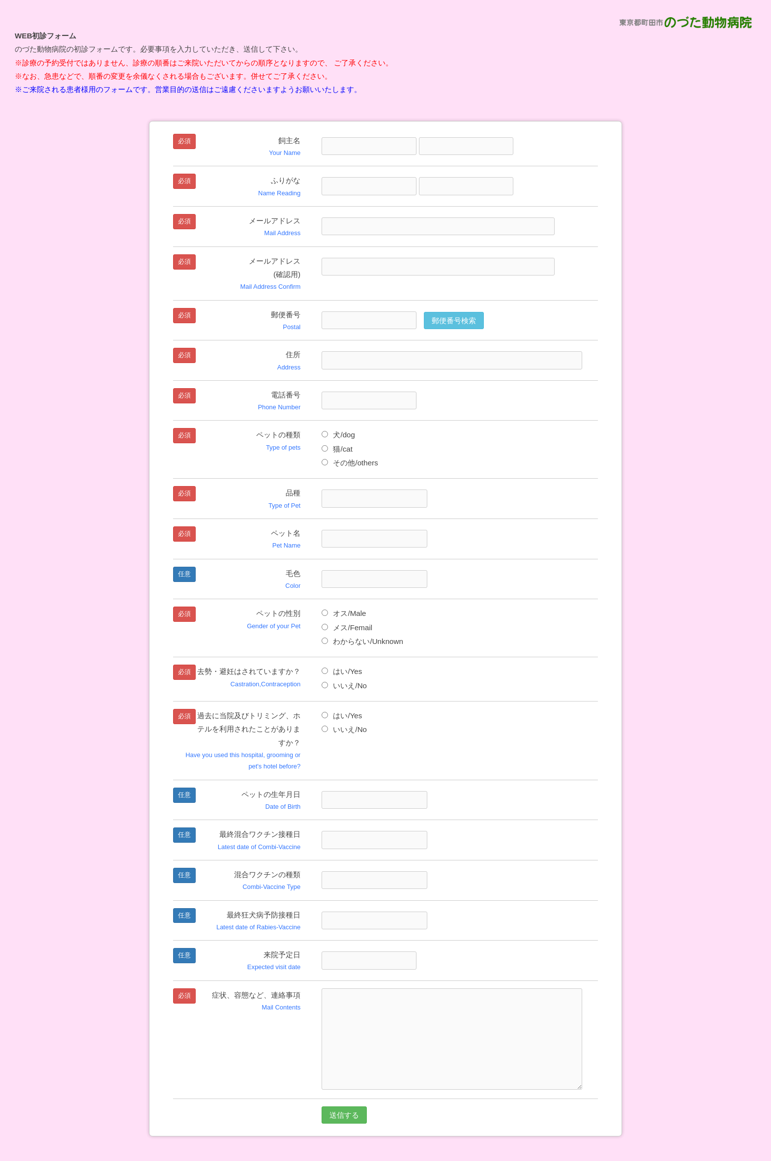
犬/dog (338, 434)
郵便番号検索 (454, 320)
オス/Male (344, 613)
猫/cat (337, 449)
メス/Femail (347, 627)
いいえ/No (344, 685)
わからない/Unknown (362, 641)
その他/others (350, 462)
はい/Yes (342, 671)
